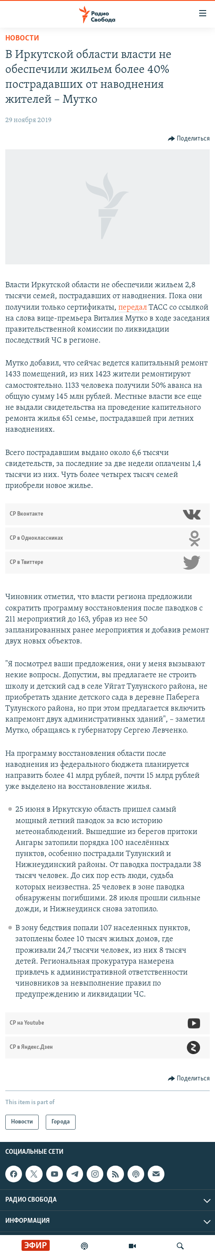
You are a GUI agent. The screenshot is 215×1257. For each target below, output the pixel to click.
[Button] (189, 139)
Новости (22, 38)
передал (132, 307)
